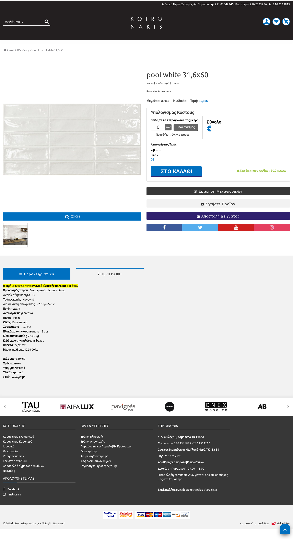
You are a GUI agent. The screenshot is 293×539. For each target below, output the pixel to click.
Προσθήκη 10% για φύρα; (172, 143)
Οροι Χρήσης (89, 459)
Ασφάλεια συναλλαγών (96, 469)
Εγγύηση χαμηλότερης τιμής (99, 474)
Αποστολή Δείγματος (218, 224)
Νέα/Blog (9, 479)
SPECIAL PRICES (212, 44)
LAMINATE (157, 44)
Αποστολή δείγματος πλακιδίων (23, 474)
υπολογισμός (186, 135)
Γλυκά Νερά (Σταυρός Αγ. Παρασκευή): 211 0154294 (197, 4)
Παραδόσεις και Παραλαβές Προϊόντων (106, 455)
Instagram (12, 503)
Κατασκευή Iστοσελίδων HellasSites (265, 531)
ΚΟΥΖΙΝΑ (182, 44)
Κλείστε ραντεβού (15, 469)
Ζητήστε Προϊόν (218, 212)
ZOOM (75, 225)
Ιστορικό (8, 455)
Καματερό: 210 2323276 (249, 4)
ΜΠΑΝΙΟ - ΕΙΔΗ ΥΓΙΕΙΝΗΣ (116, 44)
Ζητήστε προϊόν (13, 464)
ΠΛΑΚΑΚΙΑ (76, 44)
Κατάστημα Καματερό (17, 450)
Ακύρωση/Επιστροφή (94, 464)
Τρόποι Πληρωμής (92, 445)
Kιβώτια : (157, 159)
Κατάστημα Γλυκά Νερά (18, 445)
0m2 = (155, 163)
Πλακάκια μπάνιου (27, 59)
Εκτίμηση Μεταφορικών (218, 200)
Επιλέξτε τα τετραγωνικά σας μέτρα (175, 128)
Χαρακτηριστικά (36, 282)
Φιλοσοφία (10, 459)
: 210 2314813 (279, 4)
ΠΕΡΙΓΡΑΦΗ (110, 282)
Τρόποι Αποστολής (93, 450)
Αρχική (10, 58)
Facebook (11, 498)
